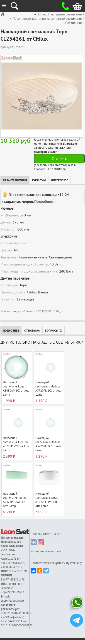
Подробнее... (44, 202)
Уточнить (59, 158)
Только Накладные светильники (60, 14)
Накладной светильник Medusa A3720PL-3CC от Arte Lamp (48, 444)
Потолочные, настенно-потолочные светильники (48, 19)
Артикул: (6, 47)
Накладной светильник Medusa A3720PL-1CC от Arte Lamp (48, 389)
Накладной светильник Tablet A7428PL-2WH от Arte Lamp (14, 500)
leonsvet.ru (8, 554)
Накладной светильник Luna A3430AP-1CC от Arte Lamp (16, 389)
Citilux (32, 292)
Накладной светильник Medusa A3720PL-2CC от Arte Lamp (16, 444)
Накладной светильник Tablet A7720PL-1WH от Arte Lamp (46, 500)
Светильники (74, 23)
